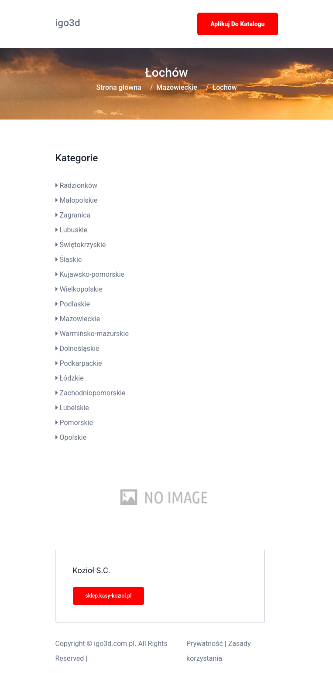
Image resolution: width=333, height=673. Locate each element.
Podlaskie (74, 304)
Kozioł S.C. (91, 570)
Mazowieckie (176, 87)
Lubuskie (73, 230)
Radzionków (78, 185)
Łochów (224, 87)
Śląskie (70, 259)
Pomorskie (76, 422)
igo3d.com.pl (114, 643)
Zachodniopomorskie (92, 393)
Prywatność (204, 643)
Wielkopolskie (80, 289)
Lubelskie (74, 408)
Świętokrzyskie (82, 245)
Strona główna (118, 87)
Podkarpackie (80, 363)
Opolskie (72, 437)
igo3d (67, 23)
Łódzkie (71, 378)
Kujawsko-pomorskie (91, 274)
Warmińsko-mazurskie (93, 334)
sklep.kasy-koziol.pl (109, 596)
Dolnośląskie (79, 348)
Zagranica (74, 215)
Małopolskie (78, 200)
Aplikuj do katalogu (237, 23)
